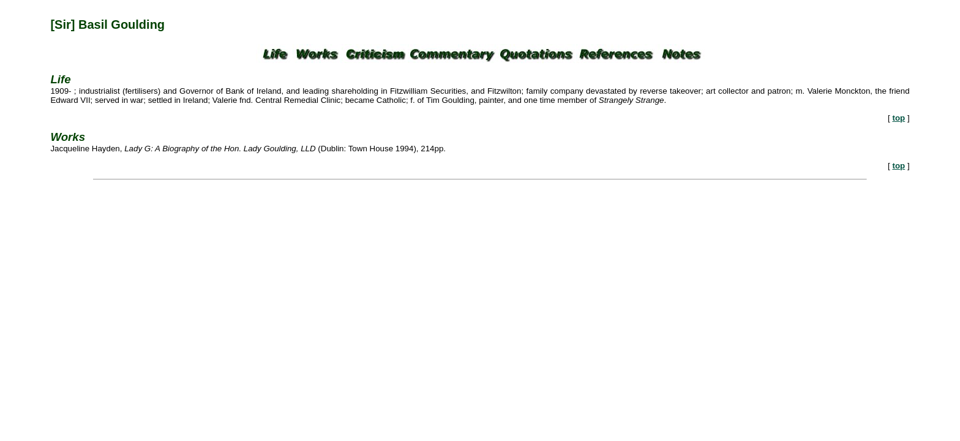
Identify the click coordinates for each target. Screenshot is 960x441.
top (898, 118)
